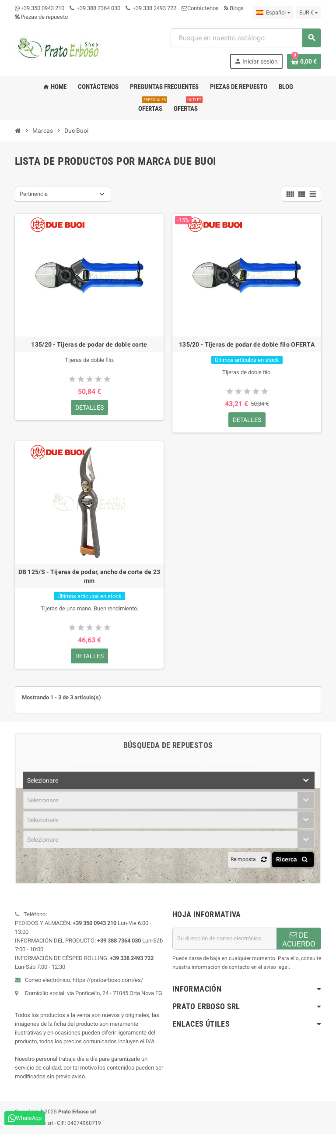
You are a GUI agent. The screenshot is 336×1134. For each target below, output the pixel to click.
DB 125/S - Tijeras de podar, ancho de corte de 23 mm (89, 576)
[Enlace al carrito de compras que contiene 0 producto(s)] (304, 61)
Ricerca (293, 859)
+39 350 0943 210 (42, 8)
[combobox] (246, 37)
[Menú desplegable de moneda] (308, 12)
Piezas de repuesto (41, 17)
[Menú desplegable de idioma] (273, 12)
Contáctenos (200, 8)
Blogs (234, 8)
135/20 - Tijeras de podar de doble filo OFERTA (247, 344)
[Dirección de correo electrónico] (224, 939)
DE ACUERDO (298, 939)
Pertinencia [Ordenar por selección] (34, 194)
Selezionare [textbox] (42, 780)
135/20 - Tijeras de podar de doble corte (89, 344)
